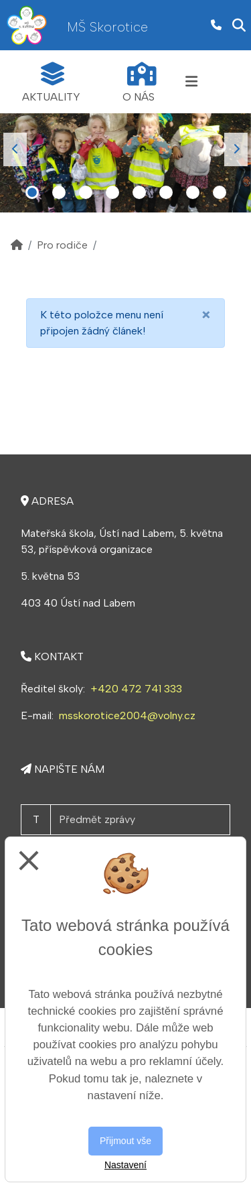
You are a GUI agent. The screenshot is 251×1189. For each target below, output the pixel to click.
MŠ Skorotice (107, 27)
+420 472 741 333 (136, 688)
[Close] (206, 315)
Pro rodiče (62, 245)
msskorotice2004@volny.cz (127, 715)
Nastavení (125, 1165)
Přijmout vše (125, 1140)
